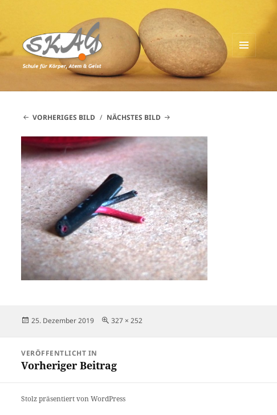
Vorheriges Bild (63, 117)
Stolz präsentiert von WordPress (73, 399)
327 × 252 (126, 320)
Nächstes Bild (134, 117)
